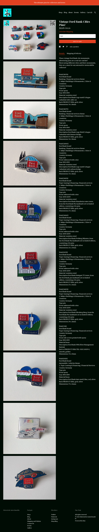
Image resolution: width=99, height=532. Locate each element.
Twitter (53, 514)
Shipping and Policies (34, 521)
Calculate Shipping (66, 31)
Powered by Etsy (80, 521)
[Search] (95, 13)
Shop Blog (54, 521)
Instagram (54, 519)
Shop (60, 12)
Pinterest (54, 517)
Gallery (82, 12)
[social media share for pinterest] (67, 47)
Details (62, 53)
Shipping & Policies (74, 53)
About (70, 12)
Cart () (89, 12)
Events (76, 12)
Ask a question (74, 47)
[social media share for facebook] (60, 47)
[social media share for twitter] (63, 47)
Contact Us (30, 523)
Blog (65, 12)
